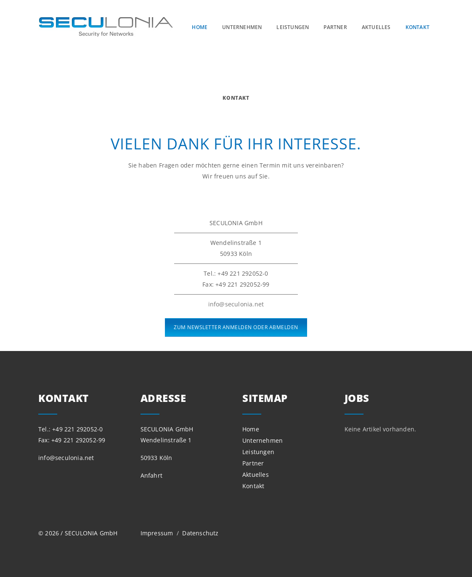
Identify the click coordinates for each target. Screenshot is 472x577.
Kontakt (418, 27)
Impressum (158, 533)
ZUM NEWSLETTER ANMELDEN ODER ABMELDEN (236, 327)
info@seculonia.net (236, 304)
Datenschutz (200, 533)
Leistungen (292, 27)
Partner (335, 27)
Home (199, 27)
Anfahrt (151, 475)
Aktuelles (376, 27)
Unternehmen (242, 27)
